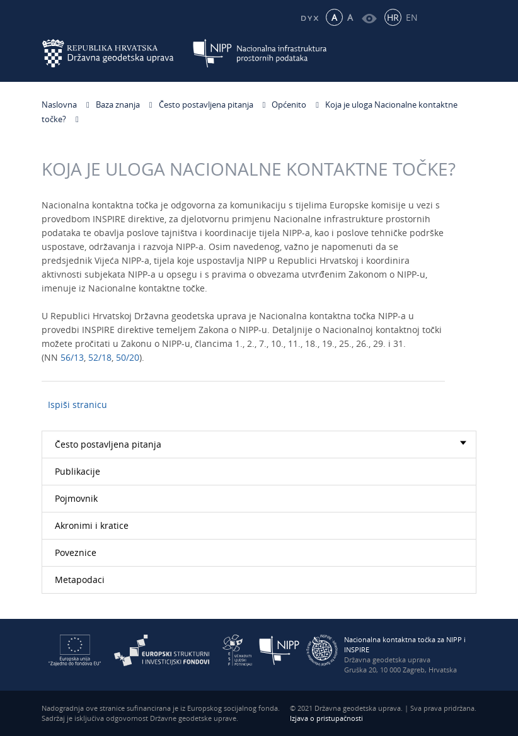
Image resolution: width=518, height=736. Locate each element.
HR (393, 17)
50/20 (127, 360)
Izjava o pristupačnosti (326, 718)
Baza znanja (118, 104)
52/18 (100, 360)
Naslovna (59, 104)
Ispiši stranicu (77, 404)
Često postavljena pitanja (206, 104)
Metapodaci (80, 580)
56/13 (72, 360)
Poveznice (75, 552)
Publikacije (77, 471)
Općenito (289, 104)
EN (412, 17)
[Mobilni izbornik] (465, 53)
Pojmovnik (76, 498)
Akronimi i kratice (92, 525)
